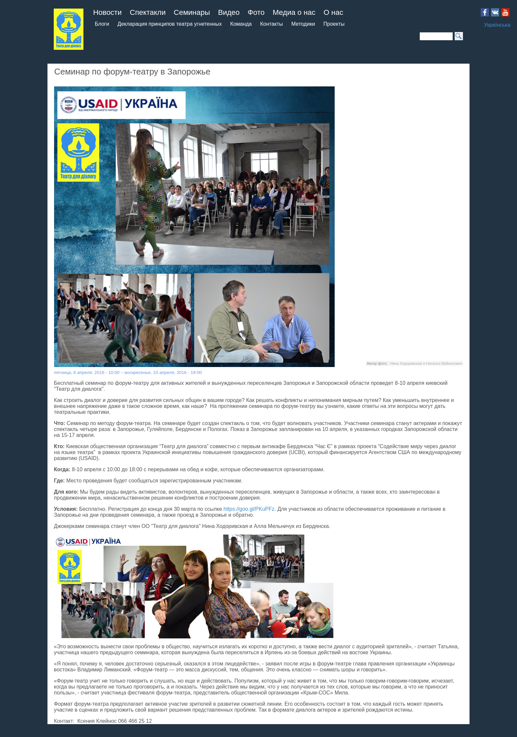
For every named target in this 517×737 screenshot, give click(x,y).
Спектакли (148, 12)
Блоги (102, 24)
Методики (303, 24)
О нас (333, 12)
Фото (256, 12)
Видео (228, 12)
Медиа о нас (294, 12)
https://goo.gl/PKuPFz (249, 509)
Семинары (192, 12)
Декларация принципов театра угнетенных (169, 24)
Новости (107, 12)
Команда (241, 24)
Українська (497, 25)
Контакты (271, 24)
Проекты (334, 24)
